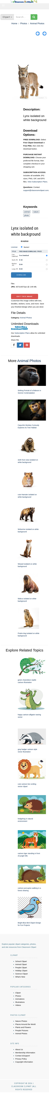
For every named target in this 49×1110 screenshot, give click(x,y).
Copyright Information (24, 1062)
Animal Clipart (21, 964)
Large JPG (15, 269)
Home (14, 23)
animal (27, 212)
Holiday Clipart (21, 971)
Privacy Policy (21, 1059)
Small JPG (15, 260)
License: (14, 247)
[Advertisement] (24, 50)
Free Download (15, 255)
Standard (26, 247)
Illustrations (20, 1002)
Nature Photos (21, 1021)
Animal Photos (37, 23)
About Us (19, 1049)
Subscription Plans (22, 333)
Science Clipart (21, 974)
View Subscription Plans (37, 182)
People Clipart (21, 967)
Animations (19, 999)
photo (26, 215)
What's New (20, 977)
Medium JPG (14, 264)
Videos (18, 1005)
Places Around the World (25, 1024)
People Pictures (21, 1030)
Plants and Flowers (23, 1027)
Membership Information (25, 1053)
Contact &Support (22, 1056)
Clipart (18, 993)
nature (36, 212)
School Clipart (21, 961)
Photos (23, 23)
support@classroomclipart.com (36, 190)
